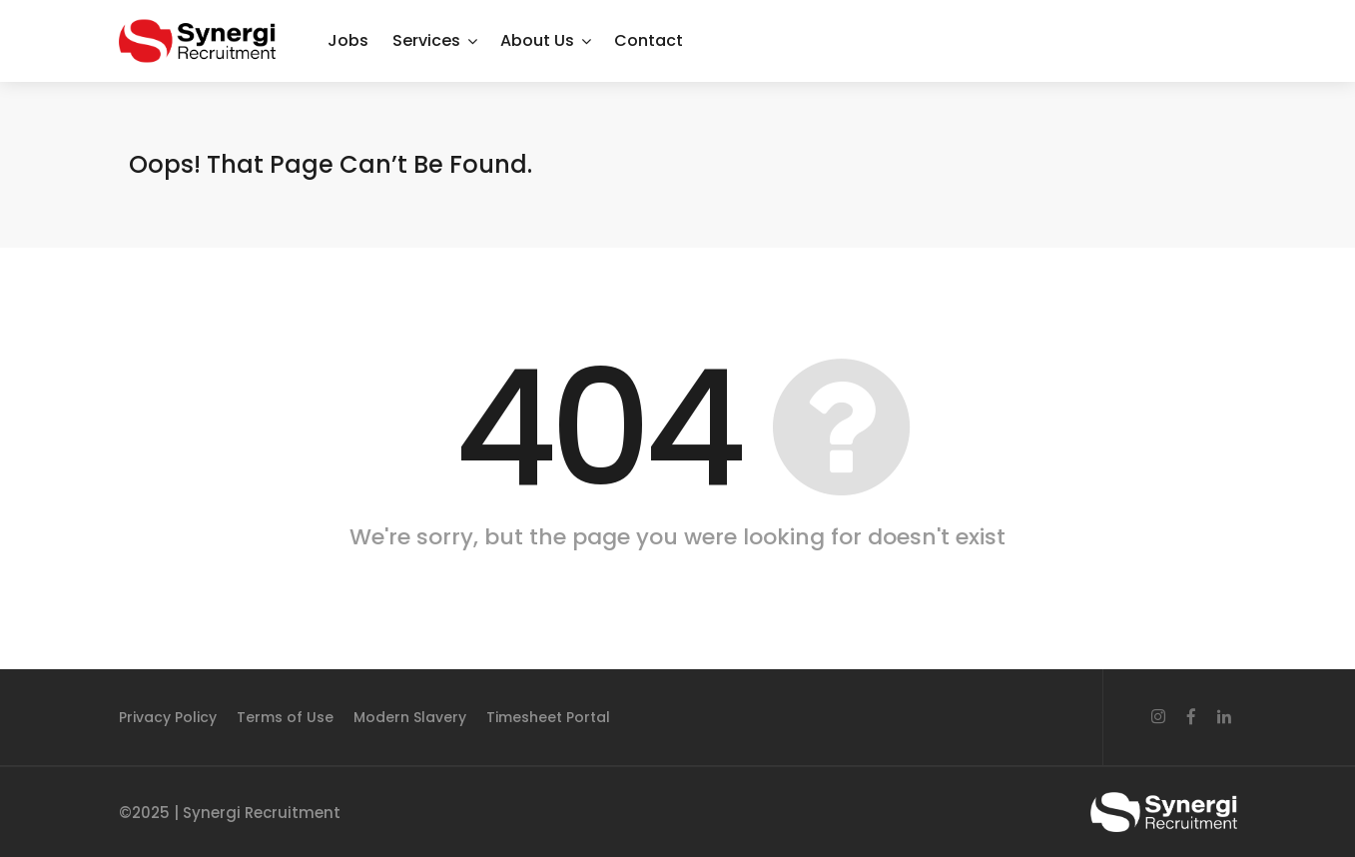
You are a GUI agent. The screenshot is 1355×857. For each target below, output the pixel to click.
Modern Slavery (409, 717)
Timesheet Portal (548, 717)
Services (426, 40)
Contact (648, 40)
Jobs (348, 40)
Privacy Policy (168, 717)
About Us (537, 40)
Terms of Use (285, 717)
